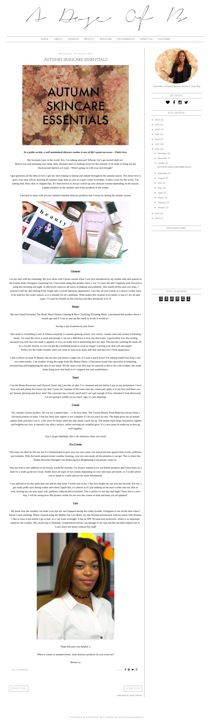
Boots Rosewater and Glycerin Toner (38, 385)
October (161, 163)
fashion (73, 39)
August (161, 178)
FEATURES (164, 39)
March (161, 197)
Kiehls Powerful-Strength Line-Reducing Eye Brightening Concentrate (70, 459)
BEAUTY (89, 39)
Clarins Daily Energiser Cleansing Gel (32, 282)
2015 (157, 213)
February (162, 202)
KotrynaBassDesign (131, 717)
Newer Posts (18, 689)
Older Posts (133, 689)
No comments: (20, 670)
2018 (157, 139)
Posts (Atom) (135, 695)
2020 (158, 129)
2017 (157, 144)
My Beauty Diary (78, 361)
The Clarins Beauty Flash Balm (104, 412)
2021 (157, 124)
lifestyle (146, 39)
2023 (158, 120)
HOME (44, 39)
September (163, 173)
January (162, 207)
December (162, 153)
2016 (157, 149)
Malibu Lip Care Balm (70, 514)
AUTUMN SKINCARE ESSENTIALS (75, 60)
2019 (157, 134)
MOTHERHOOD (126, 39)
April (160, 193)
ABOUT (58, 39)
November (163, 158)
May (160, 188)
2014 (157, 218)
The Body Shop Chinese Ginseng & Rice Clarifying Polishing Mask (72, 314)
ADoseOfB (92, 717)
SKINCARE (106, 39)
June (160, 183)
